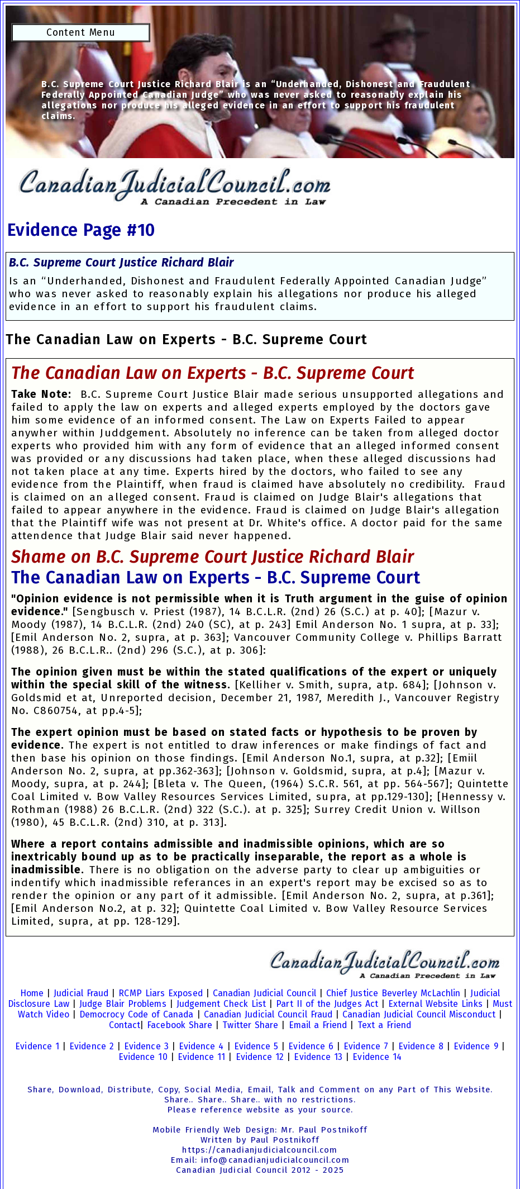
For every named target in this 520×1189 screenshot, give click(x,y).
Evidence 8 (420, 1046)
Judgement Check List (221, 1003)
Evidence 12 (260, 1057)
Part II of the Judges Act (327, 1003)
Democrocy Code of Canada (136, 1014)
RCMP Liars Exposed (160, 993)
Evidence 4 (201, 1046)
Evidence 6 (310, 1046)
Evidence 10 (143, 1057)
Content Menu (80, 33)
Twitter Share (250, 1025)
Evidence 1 (37, 1046)
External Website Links (435, 1003)
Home (32, 993)
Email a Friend (318, 1025)
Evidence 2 (91, 1046)
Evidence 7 (366, 1046)
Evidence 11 (202, 1057)
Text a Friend (384, 1025)
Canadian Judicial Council (264, 993)
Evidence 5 (256, 1046)
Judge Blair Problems (122, 1003)
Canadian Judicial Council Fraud (268, 1014)
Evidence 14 (377, 1057)
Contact (125, 1025)
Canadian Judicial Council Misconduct (418, 1014)
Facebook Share (179, 1025)
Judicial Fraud (81, 993)
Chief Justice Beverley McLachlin (393, 993)
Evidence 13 (318, 1057)
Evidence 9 (476, 1046)
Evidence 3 (146, 1046)
